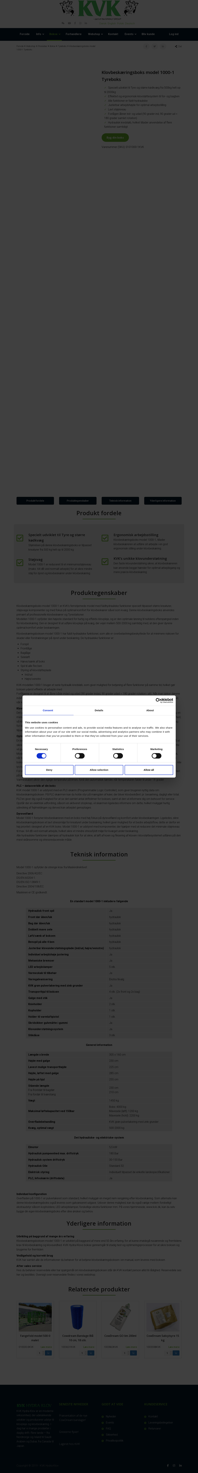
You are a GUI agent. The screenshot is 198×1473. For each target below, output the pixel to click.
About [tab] (150, 710)
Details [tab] (99, 710)
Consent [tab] (48, 710)
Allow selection (99, 769)
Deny (49, 769)
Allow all (149, 769)
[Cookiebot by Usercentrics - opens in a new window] (158, 700)
